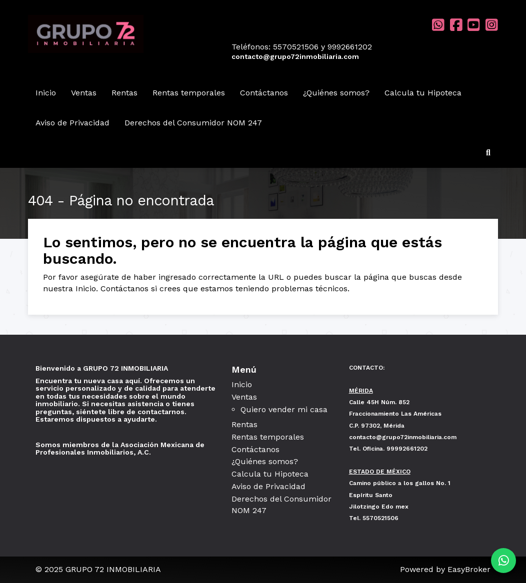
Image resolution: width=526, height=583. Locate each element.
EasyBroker (469, 569)
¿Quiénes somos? (336, 92)
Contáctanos (264, 92)
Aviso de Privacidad (73, 122)
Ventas (83, 92)
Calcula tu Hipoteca (423, 92)
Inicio (46, 92)
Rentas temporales (188, 92)
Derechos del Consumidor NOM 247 (193, 122)
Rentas (125, 92)
